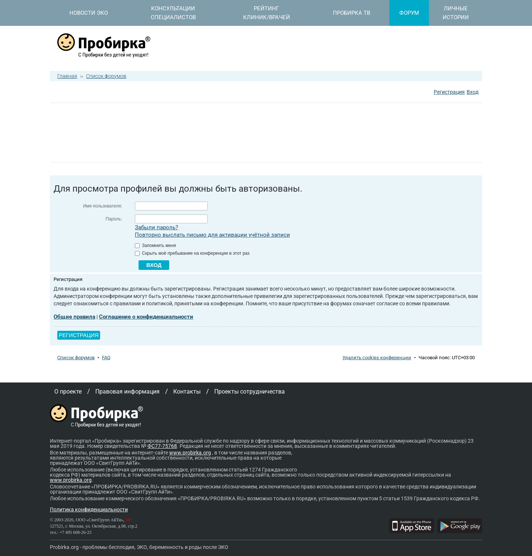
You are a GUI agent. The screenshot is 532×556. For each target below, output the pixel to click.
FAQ (106, 357)
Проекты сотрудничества (249, 391)
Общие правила (74, 316)
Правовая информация (127, 391)
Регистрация (449, 92)
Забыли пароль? (156, 227)
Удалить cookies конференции (376, 357)
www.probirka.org (190, 453)
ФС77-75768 (162, 446)
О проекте (68, 391)
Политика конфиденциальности (89, 509)
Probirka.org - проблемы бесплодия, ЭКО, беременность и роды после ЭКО (139, 547)
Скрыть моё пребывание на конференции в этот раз (192, 253)
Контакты (187, 391)
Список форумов (106, 76)
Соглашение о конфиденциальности (146, 316)
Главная (67, 76)
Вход (472, 92)
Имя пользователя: (102, 206)
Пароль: (114, 219)
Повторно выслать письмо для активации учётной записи (212, 234)
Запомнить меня (155, 245)
